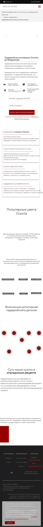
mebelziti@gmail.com (35, 466)
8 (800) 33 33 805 (34, 460)
